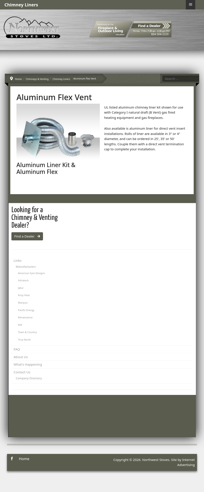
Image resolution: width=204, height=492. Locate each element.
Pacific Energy (26, 310)
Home (24, 458)
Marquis (23, 302)
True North (24, 339)
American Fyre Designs (31, 273)
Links (17, 260)
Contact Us (22, 372)
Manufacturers (26, 267)
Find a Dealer (27, 236)
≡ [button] (190, 4)
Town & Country (27, 332)
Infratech (23, 280)
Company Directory (29, 378)
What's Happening (28, 364)
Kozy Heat (24, 295)
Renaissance (25, 317)
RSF (20, 324)
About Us (21, 357)
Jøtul (20, 287)
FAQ (17, 349)
